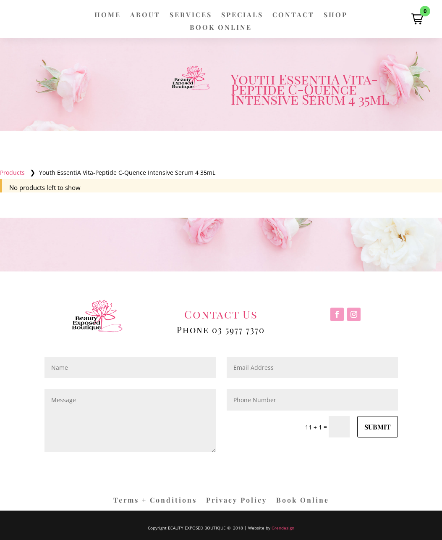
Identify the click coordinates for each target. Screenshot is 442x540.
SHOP (336, 15)
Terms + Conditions (155, 500)
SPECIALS (242, 15)
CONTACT (293, 15)
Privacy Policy (236, 500)
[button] (417, 19)
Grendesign (283, 528)
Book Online (302, 500)
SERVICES (191, 15)
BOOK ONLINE (221, 28)
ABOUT (145, 15)
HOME (107, 15)
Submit (377, 426)
